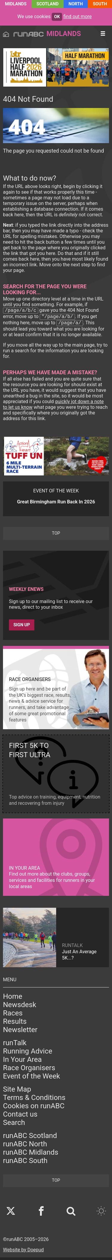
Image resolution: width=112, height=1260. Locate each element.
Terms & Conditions (34, 1100)
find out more (77, 16)
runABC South (25, 1163)
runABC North (25, 1146)
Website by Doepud (23, 1252)
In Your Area (22, 1062)
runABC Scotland (30, 1138)
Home (12, 999)
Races (13, 1016)
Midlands (16, 4)
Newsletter (20, 1032)
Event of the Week (31, 1079)
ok (57, 16)
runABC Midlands (30, 1155)
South (100, 4)
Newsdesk (19, 1007)
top (56, 536)
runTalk (15, 1045)
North (76, 4)
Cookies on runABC (34, 1108)
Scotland (47, 4)
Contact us (20, 1117)
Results (15, 1024)
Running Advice (27, 1054)
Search (14, 1125)
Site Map (17, 1092)
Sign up (21, 627)
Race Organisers (29, 1070)
